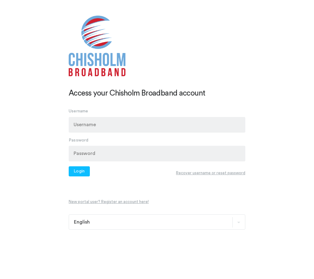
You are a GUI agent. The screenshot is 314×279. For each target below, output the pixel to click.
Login (79, 171)
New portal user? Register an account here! (109, 202)
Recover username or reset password (210, 173)
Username (78, 111)
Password (79, 140)
